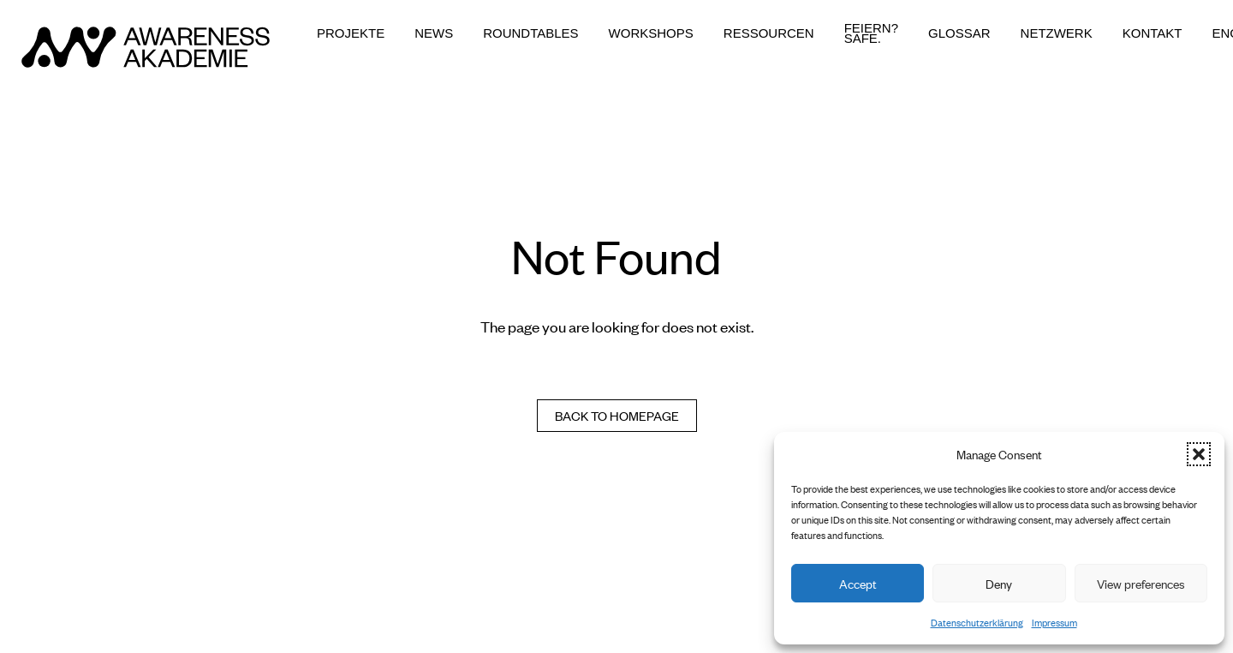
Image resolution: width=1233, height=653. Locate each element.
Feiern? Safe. (871, 33)
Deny (999, 583)
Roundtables (530, 33)
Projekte (350, 33)
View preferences (1141, 583)
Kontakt (1152, 33)
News (433, 33)
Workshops (651, 33)
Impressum (1054, 622)
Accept (858, 583)
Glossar (959, 33)
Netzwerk (1057, 33)
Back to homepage (617, 415)
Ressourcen (769, 33)
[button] (1198, 454)
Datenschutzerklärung (977, 622)
